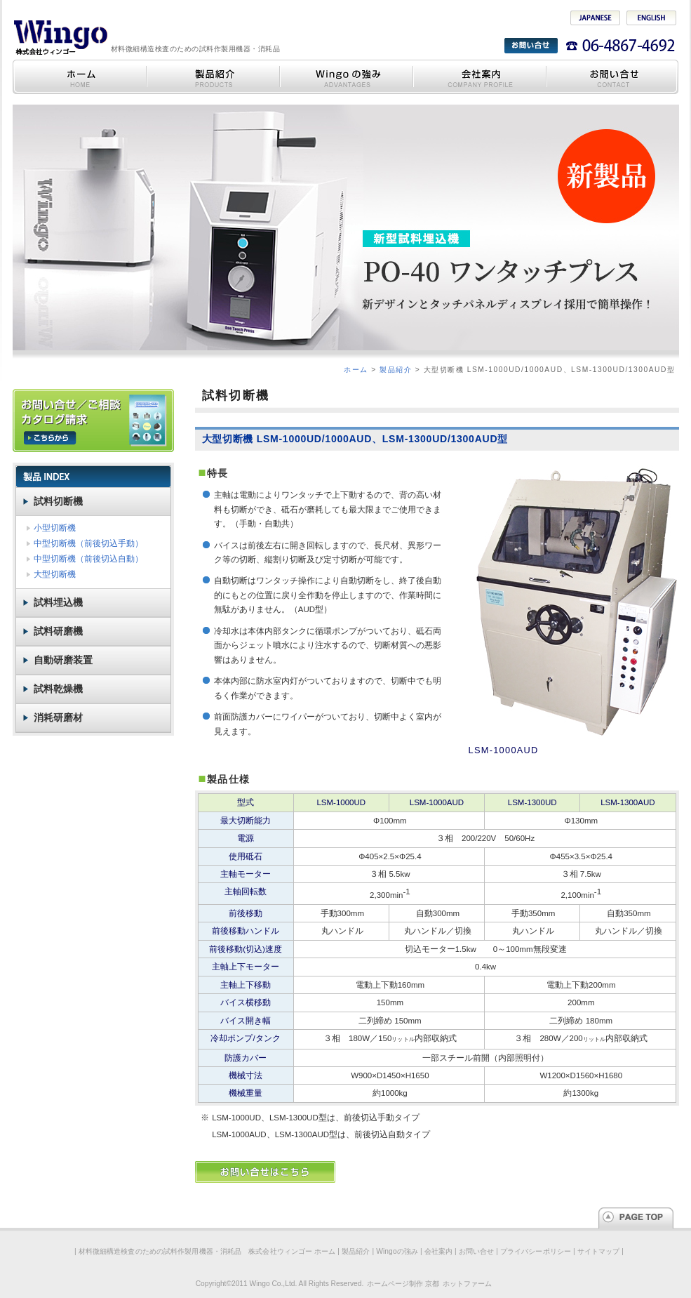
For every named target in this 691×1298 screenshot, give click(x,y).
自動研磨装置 (63, 659)
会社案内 (479, 77)
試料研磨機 (58, 631)
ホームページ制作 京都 (403, 1283)
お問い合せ (612, 77)
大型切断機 (55, 574)
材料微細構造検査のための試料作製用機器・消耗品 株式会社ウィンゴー (60, 37)
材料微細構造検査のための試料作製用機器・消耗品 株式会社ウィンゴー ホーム (79, 77)
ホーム (356, 369)
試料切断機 (58, 501)
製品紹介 (212, 77)
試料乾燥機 (58, 688)
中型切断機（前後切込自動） (88, 559)
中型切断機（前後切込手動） (88, 543)
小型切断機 (55, 528)
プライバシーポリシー (535, 1251)
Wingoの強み (345, 77)
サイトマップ (598, 1251)
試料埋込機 (58, 602)
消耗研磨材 (58, 717)
